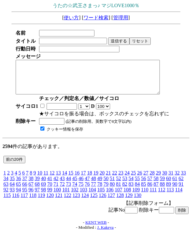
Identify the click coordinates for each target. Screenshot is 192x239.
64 (12, 190)
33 (183, 179)
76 (87, 190)
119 (41, 201)
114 (178, 196)
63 (5, 190)
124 (85, 201)
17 (83, 179)
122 (67, 201)
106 (110, 196)
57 (149, 185)
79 (106, 190)
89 (168, 190)
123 (76, 201)
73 (68, 190)
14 (64, 179)
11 (45, 179)
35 (12, 185)
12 (51, 179)
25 (133, 179)
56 (143, 185)
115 (7, 201)
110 (144, 196)
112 (161, 196)
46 (80, 185)
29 (158, 179)
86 (149, 190)
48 (93, 185)
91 (181, 190)
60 (168, 185)
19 (95, 179)
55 (137, 185)
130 (137, 201)
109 (136, 196)
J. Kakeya (105, 234)
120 (50, 201)
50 (106, 185)
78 (99, 190)
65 (18, 190)
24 (126, 179)
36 (18, 185)
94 (18, 196)
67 (30, 190)
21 (108, 179)
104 (92, 196)
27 (145, 179)
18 (89, 179)
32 (176, 179)
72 (62, 190)
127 (111, 201)
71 (55, 190)
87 (156, 190)
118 (32, 201)
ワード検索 (96, 17)
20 (101, 179)
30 (164, 179)
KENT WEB (96, 229)
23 (120, 179)
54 (131, 185)
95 (24, 196)
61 (174, 185)
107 (118, 196)
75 (80, 190)
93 (12, 196)
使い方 (71, 17)
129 (129, 201)
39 (37, 185)
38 (30, 185)
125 (94, 201)
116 (15, 201)
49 (99, 185)
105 (101, 196)
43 (62, 185)
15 (70, 179)
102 (74, 196)
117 (24, 201)
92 (5, 196)
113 (170, 196)
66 (24, 190)
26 (139, 179)
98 (43, 196)
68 (37, 190)
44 (68, 185)
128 (120, 201)
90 (174, 190)
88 (162, 190)
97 (37, 196)
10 (39, 179)
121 (59, 201)
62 (181, 185)
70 (49, 190)
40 (43, 185)
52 (118, 185)
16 (76, 179)
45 (74, 185)
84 (137, 190)
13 (58, 179)
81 (118, 190)
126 (102, 201)
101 (66, 196)
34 (5, 185)
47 (87, 185)
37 (24, 185)
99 (49, 196)
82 (124, 190)
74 (74, 190)
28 (151, 179)
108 (127, 196)
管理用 (120, 17)
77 (93, 190)
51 (112, 185)
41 (49, 185)
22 (114, 179)
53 (124, 185)
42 (55, 185)
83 (131, 190)
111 (153, 196)
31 (170, 179)
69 (43, 190)
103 (83, 196)
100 (57, 196)
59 (162, 185)
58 (156, 185)
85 (143, 190)
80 (112, 190)
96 (30, 196)
